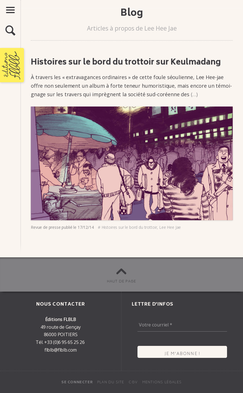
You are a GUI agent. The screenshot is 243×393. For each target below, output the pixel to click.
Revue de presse (46, 227)
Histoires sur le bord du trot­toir (129, 227)
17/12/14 (86, 227)
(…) (194, 94)
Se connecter (77, 383)
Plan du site (110, 383)
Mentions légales (162, 383)
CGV (133, 383)
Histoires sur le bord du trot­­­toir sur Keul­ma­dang (126, 63)
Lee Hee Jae (170, 227)
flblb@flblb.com (60, 350)
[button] (10, 31)
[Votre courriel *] (182, 325)
